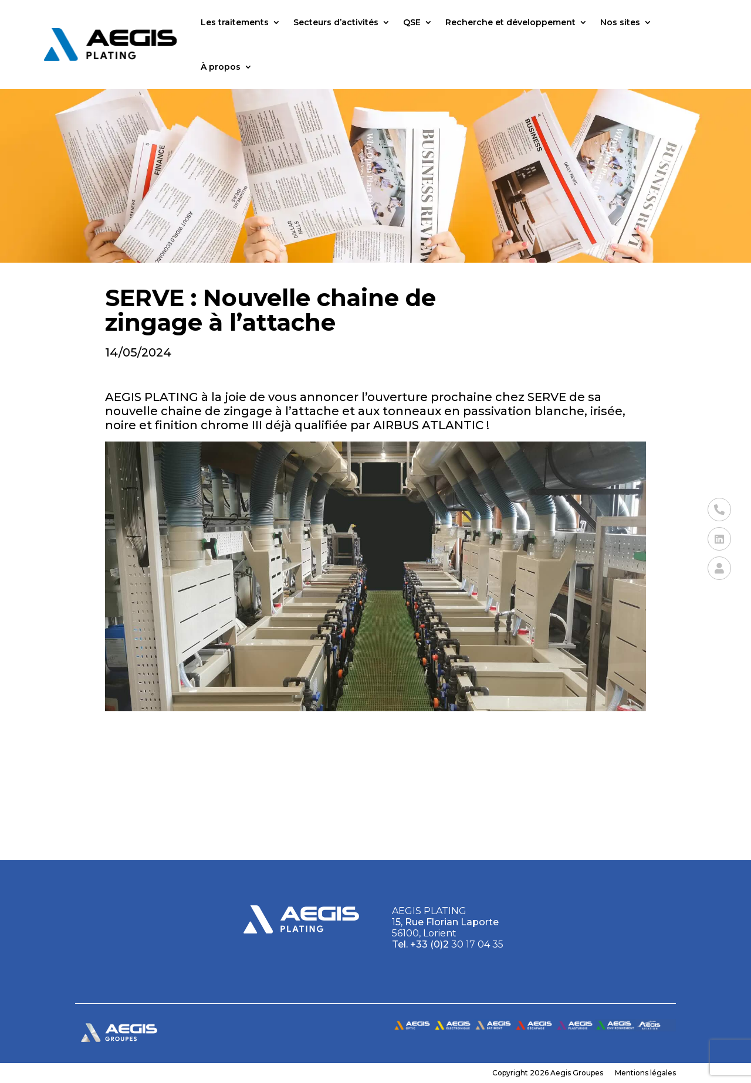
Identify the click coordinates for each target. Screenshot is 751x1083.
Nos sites (620, 22)
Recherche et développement (510, 22)
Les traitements (235, 22)
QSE (412, 22)
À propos (221, 67)
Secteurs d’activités (335, 22)
